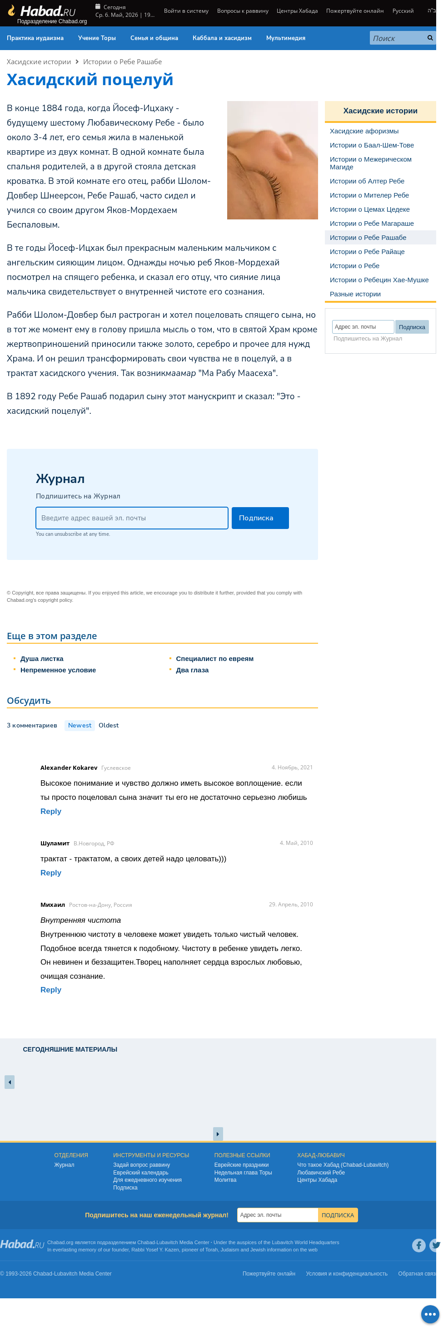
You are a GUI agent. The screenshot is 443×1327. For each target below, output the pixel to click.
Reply (50, 811)
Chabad (146, 1242)
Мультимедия (285, 38)
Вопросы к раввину (243, 11)
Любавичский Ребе (321, 1172)
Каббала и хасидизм (222, 38)
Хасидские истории (39, 61)
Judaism (230, 1249)
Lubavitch (167, 1242)
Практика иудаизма (35, 38)
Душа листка (42, 658)
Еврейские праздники (241, 1165)
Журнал (65, 1165)
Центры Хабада (297, 11)
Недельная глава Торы (243, 1172)
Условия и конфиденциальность (347, 1274)
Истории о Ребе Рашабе (122, 61)
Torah (211, 1249)
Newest (79, 725)
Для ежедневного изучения (147, 1180)
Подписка (125, 1188)
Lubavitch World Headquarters (305, 1242)
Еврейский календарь (141, 1172)
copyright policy (55, 600)
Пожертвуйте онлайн (355, 11)
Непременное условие (58, 670)
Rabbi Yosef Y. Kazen (155, 1249)
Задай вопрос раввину (141, 1165)
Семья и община (154, 38)
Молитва (225, 1180)
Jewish (258, 1249)
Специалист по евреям (215, 658)
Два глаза (192, 670)
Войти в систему (186, 11)
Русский (403, 11)
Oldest (109, 725)
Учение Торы (97, 38)
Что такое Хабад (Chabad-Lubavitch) (342, 1165)
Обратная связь (418, 1274)
